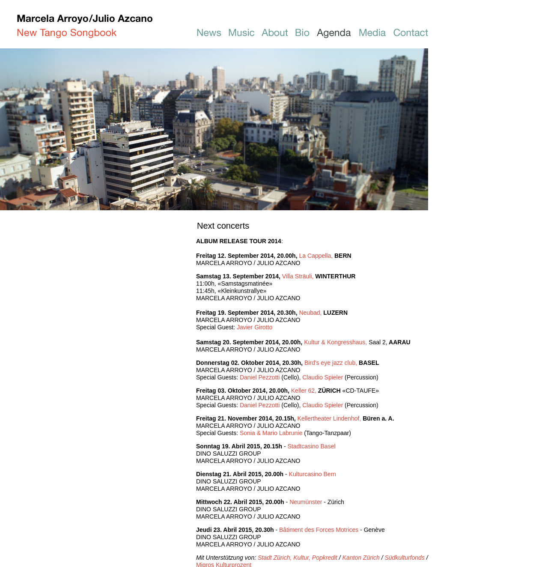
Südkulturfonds (404, 557)
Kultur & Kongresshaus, (345, 342)
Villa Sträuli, (299, 276)
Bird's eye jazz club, (331, 362)
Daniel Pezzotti (260, 377)
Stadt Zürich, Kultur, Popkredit (297, 557)
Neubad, (311, 312)
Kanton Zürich (361, 557)
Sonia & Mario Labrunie (271, 433)
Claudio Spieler (322, 377)
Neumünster (305, 501)
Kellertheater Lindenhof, (329, 418)
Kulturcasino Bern (313, 474)
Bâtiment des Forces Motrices (318, 529)
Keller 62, (304, 390)
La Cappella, (316, 255)
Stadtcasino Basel (311, 446)
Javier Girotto (254, 327)
